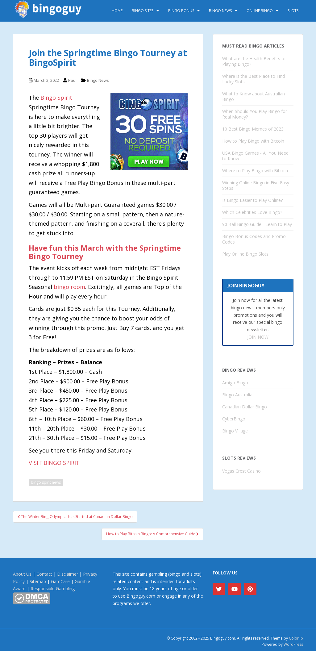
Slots (293, 10)
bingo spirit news (46, 482)
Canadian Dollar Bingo (244, 407)
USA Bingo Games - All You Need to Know (255, 155)
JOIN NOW (257, 337)
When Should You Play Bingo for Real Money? (254, 114)
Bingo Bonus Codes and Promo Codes (254, 239)
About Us (22, 574)
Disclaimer (67, 574)
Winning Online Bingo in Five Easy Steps (255, 185)
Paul (72, 80)
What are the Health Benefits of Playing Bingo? (254, 61)
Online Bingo (260, 10)
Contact (44, 574)
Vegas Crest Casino (241, 471)
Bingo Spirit (56, 97)
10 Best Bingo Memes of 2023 (253, 129)
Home (117, 10)
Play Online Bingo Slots (245, 254)
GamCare (60, 581)
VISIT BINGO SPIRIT (54, 462)
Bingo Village (235, 431)
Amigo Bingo (235, 383)
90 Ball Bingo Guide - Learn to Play (257, 224)
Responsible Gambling (53, 588)
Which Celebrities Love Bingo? (252, 212)
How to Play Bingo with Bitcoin (253, 141)
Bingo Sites (142, 10)
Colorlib (296, 638)
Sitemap (38, 581)
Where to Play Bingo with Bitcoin (255, 170)
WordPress (293, 644)
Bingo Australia (237, 395)
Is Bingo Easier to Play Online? (252, 200)
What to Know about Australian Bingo (253, 96)
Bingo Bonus (181, 10)
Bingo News (220, 10)
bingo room (69, 286)
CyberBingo (233, 419)
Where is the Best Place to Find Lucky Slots (253, 79)
